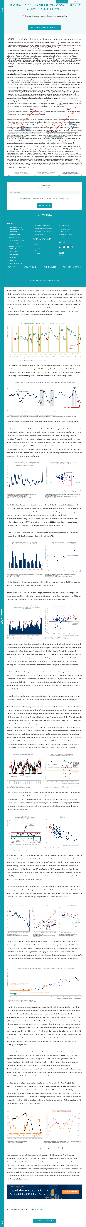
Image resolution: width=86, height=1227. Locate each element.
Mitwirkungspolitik (72, 267)
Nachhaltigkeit (49, 267)
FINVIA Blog (38, 248)
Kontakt (62, 242)
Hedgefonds (12, 260)
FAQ (35, 251)
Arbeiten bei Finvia (66, 234)
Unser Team (64, 232)
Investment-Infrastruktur (15, 234)
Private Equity (12, 248)
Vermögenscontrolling (42, 231)
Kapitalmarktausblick (42, 239)
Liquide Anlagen (13, 238)
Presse (62, 237)
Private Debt (12, 257)
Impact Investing (13, 254)
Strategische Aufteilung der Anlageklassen (16, 230)
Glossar (37, 253)
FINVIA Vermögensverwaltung (17, 240)
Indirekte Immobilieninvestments (43, 228)
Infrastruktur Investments (15, 263)
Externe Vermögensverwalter (16, 243)
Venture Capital (13, 251)
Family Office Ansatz (15, 227)
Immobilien (37, 223)
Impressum (12, 267)
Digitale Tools (39, 234)
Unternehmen (65, 229)
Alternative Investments (16, 246)
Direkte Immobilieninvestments (43, 225)
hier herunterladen (40, 1209)
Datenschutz (30, 267)
